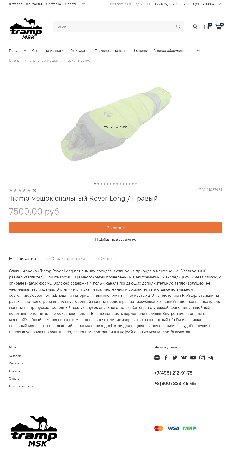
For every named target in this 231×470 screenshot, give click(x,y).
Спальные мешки (48, 50)
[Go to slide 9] (120, 184)
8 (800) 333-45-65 (207, 4)
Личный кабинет (21, 386)
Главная (15, 60)
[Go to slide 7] (114, 184)
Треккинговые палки (112, 50)
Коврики (141, 50)
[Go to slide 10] (123, 184)
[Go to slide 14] (136, 184)
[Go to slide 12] (129, 184)
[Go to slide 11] (126, 184)
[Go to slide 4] (104, 184)
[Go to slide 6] (110, 184)
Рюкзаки (80, 50)
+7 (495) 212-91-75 (170, 4)
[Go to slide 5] (107, 184)
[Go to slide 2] (98, 184)
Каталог (15, 4)
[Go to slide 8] (117, 184)
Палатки (18, 50)
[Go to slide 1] (95, 184)
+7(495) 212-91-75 (173, 373)
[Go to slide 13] (133, 184)
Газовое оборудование (172, 50)
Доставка (53, 4)
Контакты (34, 4)
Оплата (71, 4)
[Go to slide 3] (101, 184)
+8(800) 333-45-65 (175, 383)
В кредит (115, 227)
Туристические (78, 60)
